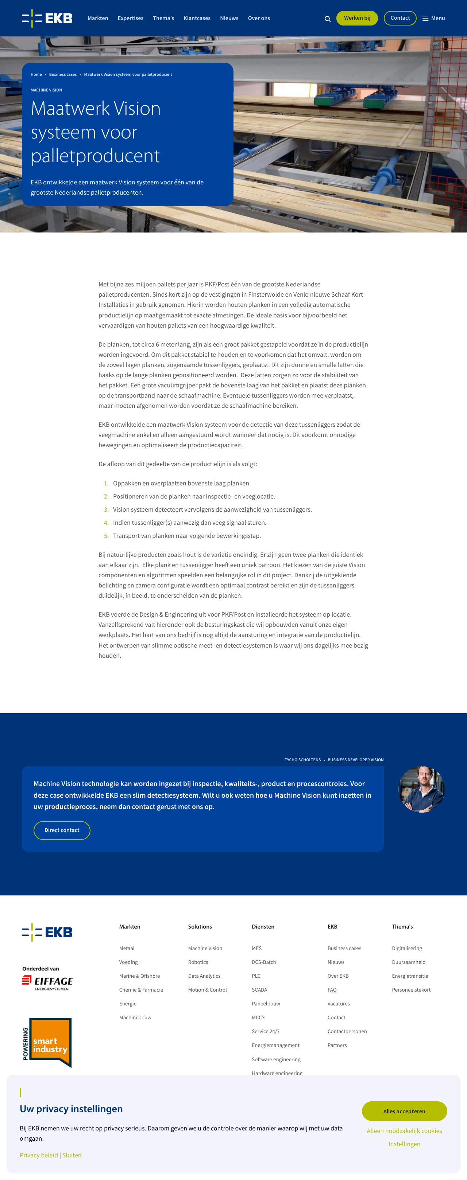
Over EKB (338, 976)
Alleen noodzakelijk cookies (405, 1131)
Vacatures (339, 1003)
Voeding (128, 962)
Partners (337, 1045)
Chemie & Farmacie (141, 989)
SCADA (259, 989)
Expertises (131, 18)
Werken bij (357, 18)
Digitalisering (407, 948)
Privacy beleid (39, 1155)
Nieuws (229, 18)
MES (257, 948)
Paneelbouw (266, 1003)
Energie (127, 1003)
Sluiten (72, 1155)
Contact (400, 18)
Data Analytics (204, 976)
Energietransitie (410, 976)
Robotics (198, 962)
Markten (98, 18)
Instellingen (405, 1144)
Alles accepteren (404, 1111)
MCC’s (258, 1017)
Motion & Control (207, 989)
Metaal (127, 948)
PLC (256, 976)
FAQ (332, 989)
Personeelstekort (412, 989)
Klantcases (197, 18)
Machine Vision (205, 948)
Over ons (259, 18)
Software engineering (276, 1059)
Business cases (344, 948)
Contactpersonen (347, 1031)
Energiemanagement (276, 1045)
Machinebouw (135, 1017)
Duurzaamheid (409, 962)
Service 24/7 (265, 1031)
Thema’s (163, 18)
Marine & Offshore (139, 976)
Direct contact (62, 830)
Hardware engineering (277, 1073)
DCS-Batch (264, 962)
